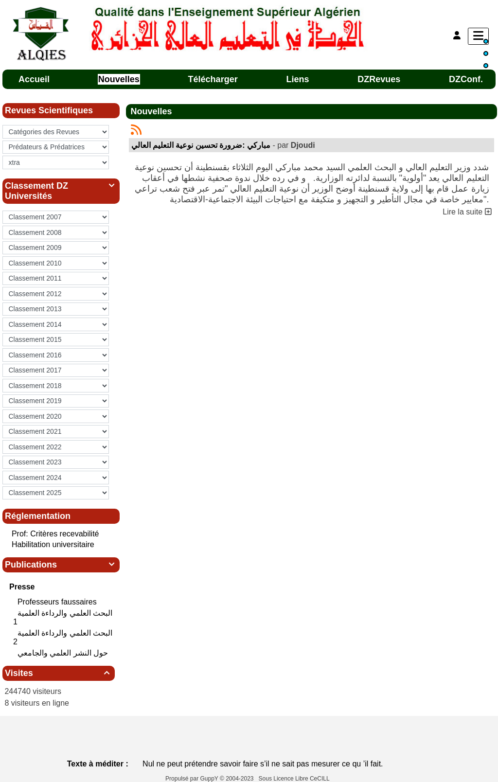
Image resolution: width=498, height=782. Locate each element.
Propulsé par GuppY (192, 778)
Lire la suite (467, 212)
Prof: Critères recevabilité (55, 534)
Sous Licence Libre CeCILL (295, 778)
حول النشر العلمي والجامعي (64, 653)
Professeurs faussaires (58, 602)
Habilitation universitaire (53, 544)
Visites (58, 673)
